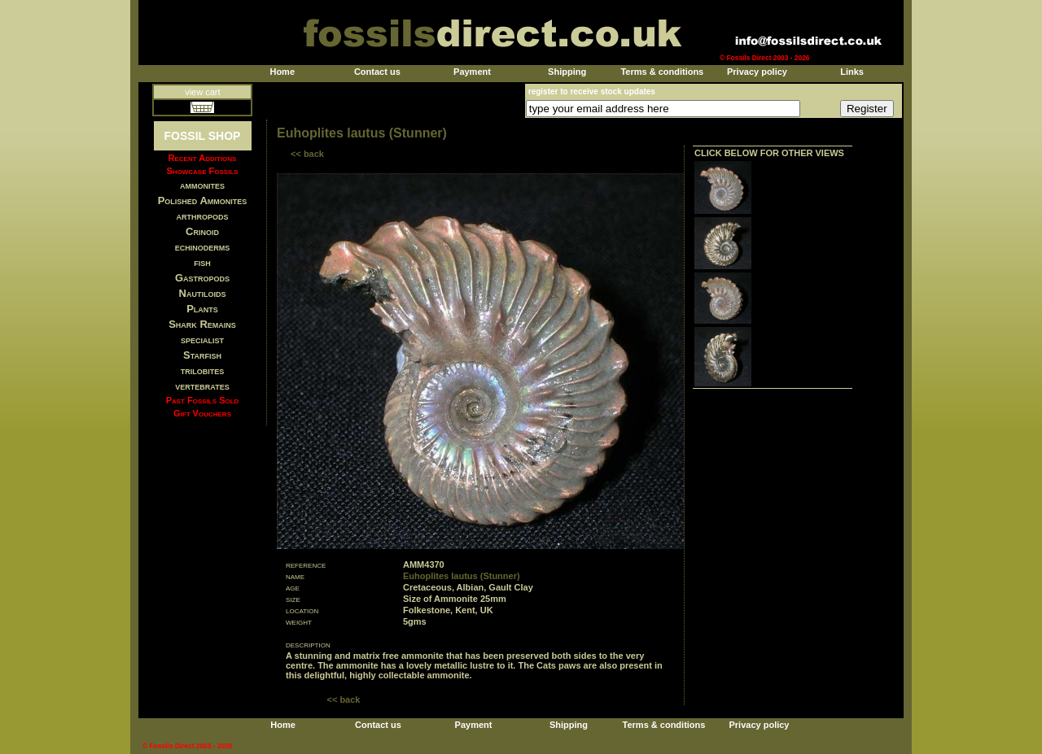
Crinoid (202, 231)
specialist (202, 339)
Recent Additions (203, 158)
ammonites (202, 185)
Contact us (377, 71)
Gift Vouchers (202, 413)
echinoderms (202, 247)
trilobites (203, 370)
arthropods (202, 216)
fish (202, 262)
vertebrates (202, 386)
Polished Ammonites (202, 200)
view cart (202, 92)
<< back (307, 154)
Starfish (202, 355)
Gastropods (202, 278)
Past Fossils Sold (202, 400)
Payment (472, 71)
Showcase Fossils (202, 171)
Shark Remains (202, 324)
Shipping (567, 71)
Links (852, 71)
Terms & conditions (661, 71)
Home (282, 71)
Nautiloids (202, 293)
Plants (202, 309)
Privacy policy (757, 71)
